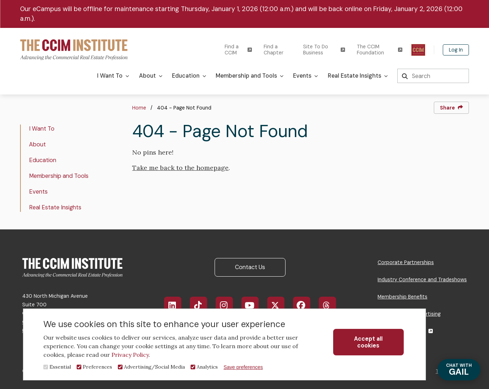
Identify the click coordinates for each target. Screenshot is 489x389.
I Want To (41, 128)
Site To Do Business (324, 50)
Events (38, 191)
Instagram (228, 305)
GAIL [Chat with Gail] (459, 370)
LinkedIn (176, 305)
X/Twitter (279, 305)
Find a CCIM (238, 50)
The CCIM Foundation (379, 50)
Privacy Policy (130, 354)
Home (139, 107)
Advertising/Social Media (154, 367)
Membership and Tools (58, 176)
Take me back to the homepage (180, 168)
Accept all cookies (368, 342)
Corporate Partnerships (406, 262)
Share (451, 107)
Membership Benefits (402, 296)
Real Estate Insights (55, 207)
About (37, 144)
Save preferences (243, 367)
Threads (331, 305)
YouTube (254, 305)
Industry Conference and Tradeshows (422, 279)
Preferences (97, 367)
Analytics (207, 367)
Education (42, 160)
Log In (456, 50)
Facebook (305, 305)
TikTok (202, 305)
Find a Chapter (273, 50)
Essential (60, 367)
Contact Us (250, 267)
